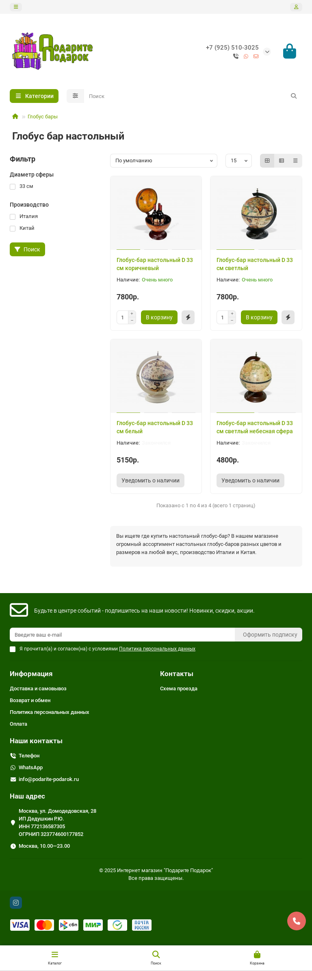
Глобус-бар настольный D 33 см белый (155, 427)
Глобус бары (43, 117)
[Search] (193, 97)
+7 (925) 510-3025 (232, 47)
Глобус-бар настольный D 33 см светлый (255, 264)
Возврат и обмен (30, 701)
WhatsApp (31, 768)
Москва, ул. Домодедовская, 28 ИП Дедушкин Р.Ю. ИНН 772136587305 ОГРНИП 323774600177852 (57, 822)
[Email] (122, 635)
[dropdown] (16, 7)
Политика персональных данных (49, 712)
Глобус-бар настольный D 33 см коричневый (155, 264)
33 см (21, 187)
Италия (24, 217)
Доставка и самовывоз (38, 689)
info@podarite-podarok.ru (49, 780)
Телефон (29, 756)
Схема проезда (178, 689)
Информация (31, 674)
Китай (22, 229)
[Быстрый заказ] (188, 318)
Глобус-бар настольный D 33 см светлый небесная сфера (255, 427)
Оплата (18, 724)
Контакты (176, 674)
